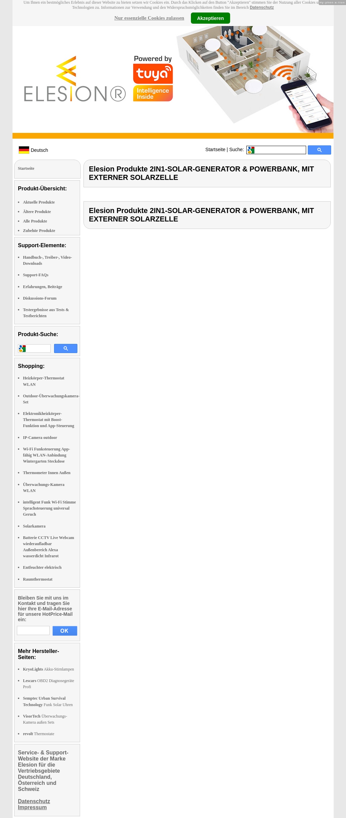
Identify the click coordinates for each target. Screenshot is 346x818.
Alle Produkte (35, 221)
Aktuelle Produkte (39, 202)
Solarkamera (34, 526)
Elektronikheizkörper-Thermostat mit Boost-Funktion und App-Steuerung (48, 419)
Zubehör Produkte (39, 230)
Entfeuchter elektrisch (42, 567)
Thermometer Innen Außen (46, 472)
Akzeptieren (210, 18)
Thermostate (38, 733)
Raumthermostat (37, 579)
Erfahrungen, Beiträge (42, 286)
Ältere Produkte (37, 211)
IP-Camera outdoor (40, 437)
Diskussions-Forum (39, 298)
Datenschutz (262, 7)
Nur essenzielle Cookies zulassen (149, 18)
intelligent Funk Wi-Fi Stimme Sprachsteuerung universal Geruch (49, 508)
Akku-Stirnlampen (48, 669)
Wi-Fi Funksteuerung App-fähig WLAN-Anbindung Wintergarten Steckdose (46, 455)
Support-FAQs (35, 275)
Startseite (215, 149)
